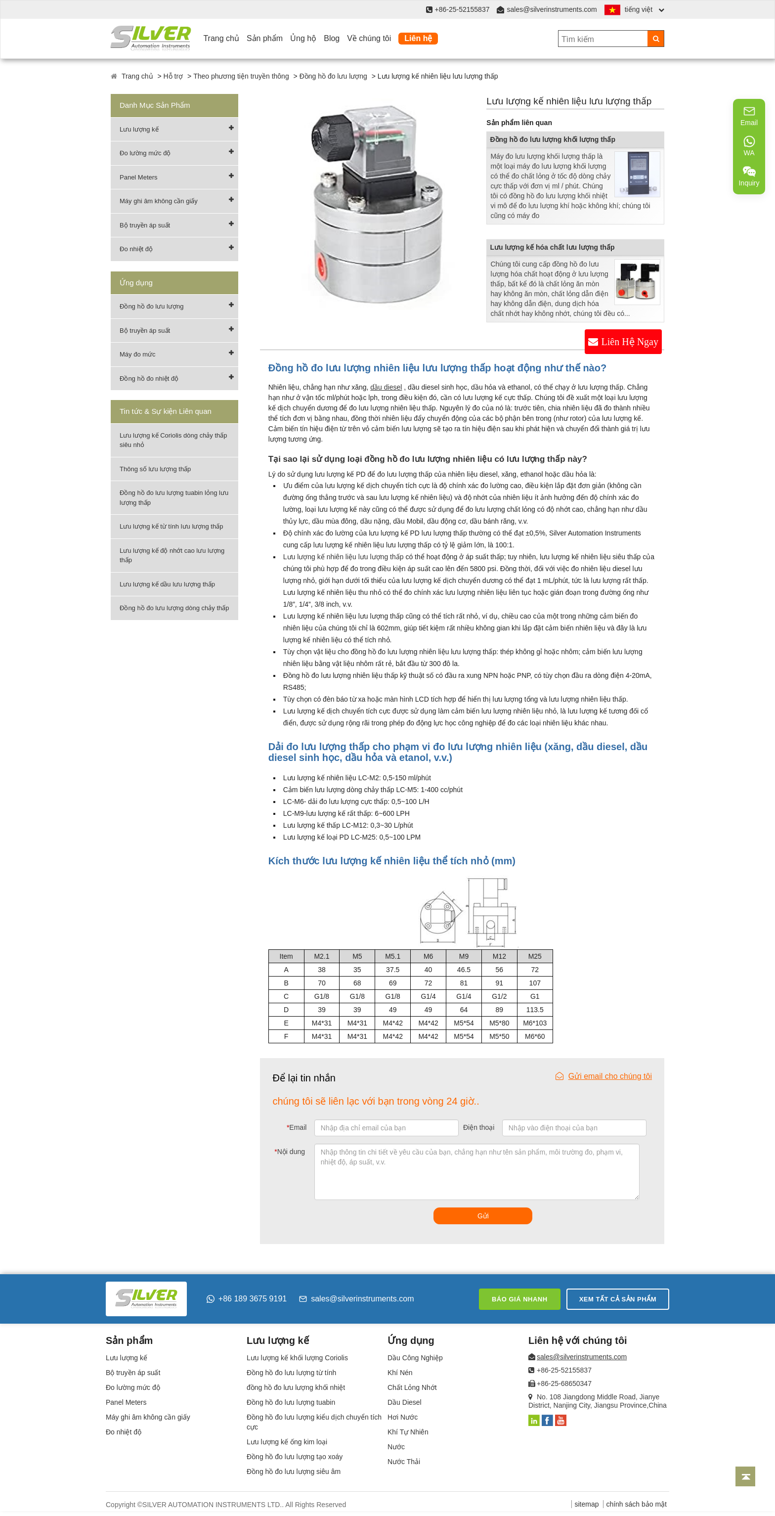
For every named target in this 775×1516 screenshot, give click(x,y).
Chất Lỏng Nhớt (412, 1387)
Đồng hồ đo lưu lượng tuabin (291, 1402)
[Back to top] (745, 1476)
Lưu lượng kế (139, 129)
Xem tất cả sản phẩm (617, 1299)
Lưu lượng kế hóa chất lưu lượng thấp (552, 247)
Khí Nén (400, 1373)
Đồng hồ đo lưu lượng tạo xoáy (295, 1457)
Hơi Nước (403, 1417)
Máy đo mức (138, 354)
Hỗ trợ (173, 76)
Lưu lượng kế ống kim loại (287, 1442)
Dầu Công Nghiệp (415, 1358)
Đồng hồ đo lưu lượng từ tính (291, 1373)
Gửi (483, 1216)
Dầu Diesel (405, 1402)
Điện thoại (478, 1127)
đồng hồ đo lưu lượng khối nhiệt (296, 1387)
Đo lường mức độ (145, 153)
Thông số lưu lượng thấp (155, 469)
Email (296, 1127)
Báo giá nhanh (520, 1299)
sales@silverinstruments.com (552, 9)
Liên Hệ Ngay (630, 342)
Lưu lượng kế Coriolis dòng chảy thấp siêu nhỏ (173, 440)
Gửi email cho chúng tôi (604, 1076)
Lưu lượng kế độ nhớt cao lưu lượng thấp (172, 555)
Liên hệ (418, 38)
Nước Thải (404, 1462)
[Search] (655, 38)
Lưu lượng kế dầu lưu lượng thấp (167, 584)
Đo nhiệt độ (136, 249)
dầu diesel (386, 387)
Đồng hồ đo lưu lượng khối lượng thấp (552, 139)
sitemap (586, 1504)
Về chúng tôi (369, 38)
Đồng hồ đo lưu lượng (333, 76)
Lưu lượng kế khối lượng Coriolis (297, 1358)
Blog (332, 38)
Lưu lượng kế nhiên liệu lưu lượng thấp (343, 557)
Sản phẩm (265, 38)
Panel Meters (139, 177)
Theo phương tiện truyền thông (241, 76)
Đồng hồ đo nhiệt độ (149, 378)
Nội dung (289, 1152)
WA (749, 146)
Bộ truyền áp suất (145, 225)
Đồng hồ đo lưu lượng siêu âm (294, 1471)
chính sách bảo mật (636, 1504)
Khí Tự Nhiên (408, 1432)
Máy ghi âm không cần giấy (159, 201)
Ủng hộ (303, 38)
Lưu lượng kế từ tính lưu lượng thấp (171, 526)
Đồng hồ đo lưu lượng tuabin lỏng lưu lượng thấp (174, 497)
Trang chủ (221, 38)
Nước (396, 1447)
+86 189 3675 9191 (247, 1298)
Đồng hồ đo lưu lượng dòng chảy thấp (174, 608)
